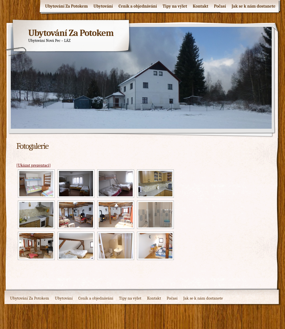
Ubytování (103, 6)
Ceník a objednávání (138, 6)
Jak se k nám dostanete (254, 6)
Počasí (220, 6)
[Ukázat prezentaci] (33, 165)
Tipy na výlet (174, 6)
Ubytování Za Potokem (66, 6)
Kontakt (200, 6)
